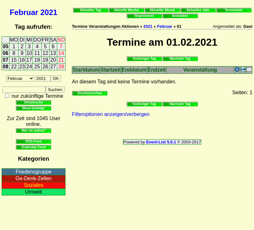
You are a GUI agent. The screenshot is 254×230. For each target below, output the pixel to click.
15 (14, 60)
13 (53, 53)
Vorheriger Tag (144, 58)
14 (61, 53)
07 (5, 60)
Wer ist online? (33, 130)
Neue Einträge (33, 108)
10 (29, 53)
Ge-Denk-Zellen (34, 178)
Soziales (33, 185)
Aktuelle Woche (126, 10)
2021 (48, 12)
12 (45, 53)
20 (53, 60)
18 (37, 60)
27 (53, 66)
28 (61, 66)
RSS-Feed (34, 141)
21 (61, 60)
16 (22, 60)
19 (45, 60)
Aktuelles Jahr (197, 10)
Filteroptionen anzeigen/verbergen (111, 114)
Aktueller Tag (90, 10)
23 (22, 66)
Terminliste (233, 10)
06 (5, 53)
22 (14, 66)
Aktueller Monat (162, 10)
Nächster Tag (179, 58)
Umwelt (33, 192)
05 (5, 46)
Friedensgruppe (33, 171)
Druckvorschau (90, 93)
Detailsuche (33, 102)
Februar (24, 12)
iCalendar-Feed (33, 147)
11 (37, 53)
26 (45, 66)
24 (29, 66)
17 (29, 60)
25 (37, 66)
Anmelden (180, 16)
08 (5, 66)
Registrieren (144, 16)
